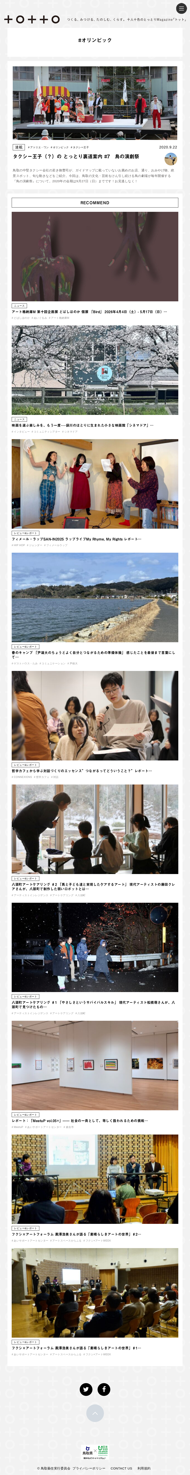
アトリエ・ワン (38, 147)
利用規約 (144, 1468)
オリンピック (60, 147)
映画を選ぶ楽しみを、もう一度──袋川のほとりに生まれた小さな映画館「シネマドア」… (82, 425)
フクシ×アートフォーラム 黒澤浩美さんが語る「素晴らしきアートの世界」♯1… (76, 1348)
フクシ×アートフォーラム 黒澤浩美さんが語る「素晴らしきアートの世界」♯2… (76, 1234)
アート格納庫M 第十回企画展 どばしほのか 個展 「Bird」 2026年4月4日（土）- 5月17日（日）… (89, 311)
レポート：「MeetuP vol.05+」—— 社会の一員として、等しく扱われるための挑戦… (80, 1120)
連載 (19, 147)
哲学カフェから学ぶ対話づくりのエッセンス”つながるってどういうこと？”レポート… (82, 771)
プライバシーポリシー (88, 1468)
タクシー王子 (80, 147)
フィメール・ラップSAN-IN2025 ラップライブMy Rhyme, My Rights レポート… (77, 539)
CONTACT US (121, 1468)
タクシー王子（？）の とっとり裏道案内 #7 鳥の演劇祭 (76, 156)
